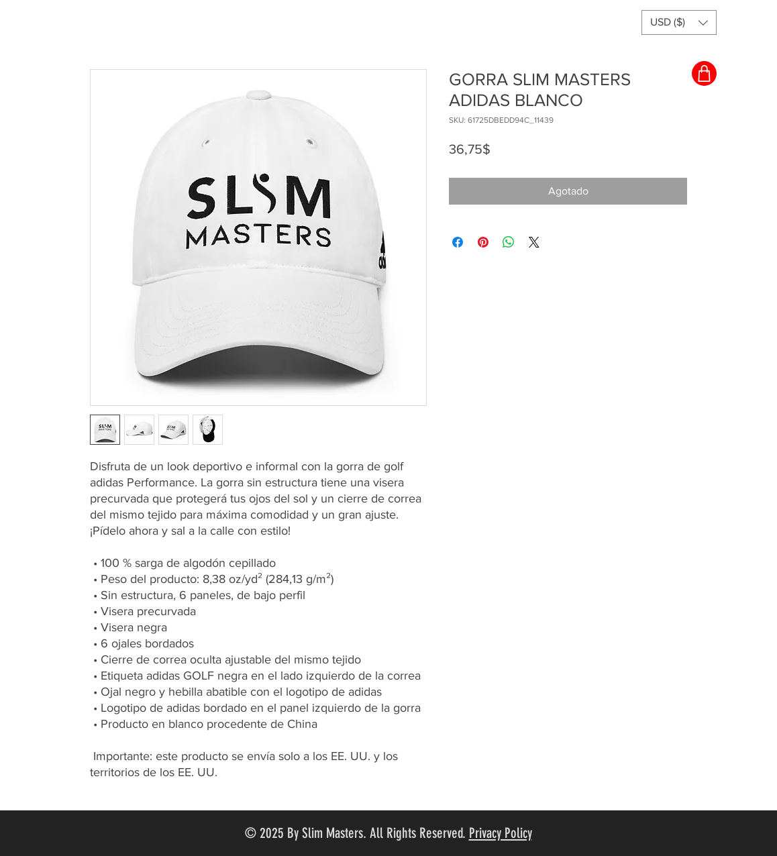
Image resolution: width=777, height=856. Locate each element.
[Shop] (704, 73)
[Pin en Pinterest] (483, 242)
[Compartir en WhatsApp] (509, 242)
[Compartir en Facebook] (458, 242)
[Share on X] (534, 242)
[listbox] (679, 22)
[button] (679, 22)
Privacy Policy (500, 832)
